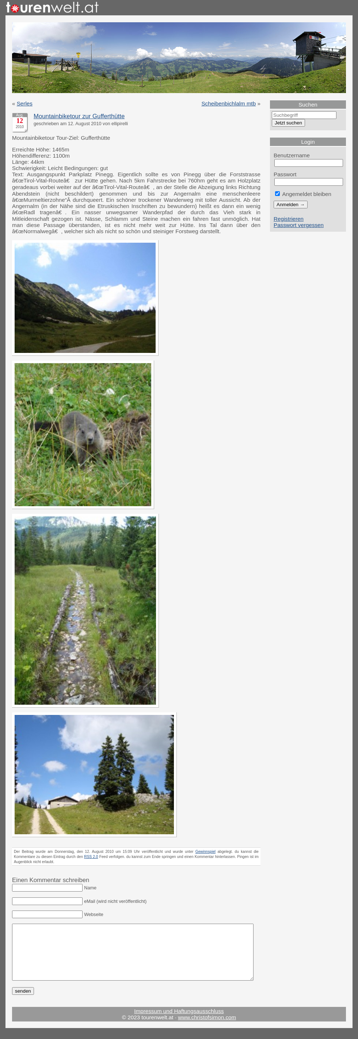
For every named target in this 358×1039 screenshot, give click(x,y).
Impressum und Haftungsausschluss (179, 1022)
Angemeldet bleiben (303, 194)
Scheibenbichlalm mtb (228, 103)
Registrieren (289, 219)
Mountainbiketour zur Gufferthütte (79, 116)
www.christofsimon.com (207, 1028)
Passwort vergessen (299, 225)
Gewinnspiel (205, 852)
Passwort (285, 174)
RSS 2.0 (91, 857)
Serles (25, 103)
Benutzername (292, 155)
